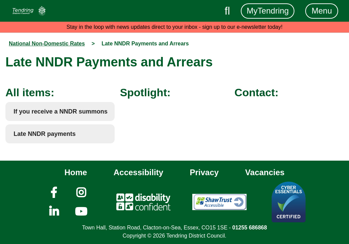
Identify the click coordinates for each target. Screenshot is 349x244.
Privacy (204, 172)
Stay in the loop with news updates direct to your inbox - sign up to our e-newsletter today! (174, 27)
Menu (322, 10)
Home (75, 172)
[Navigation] (29, 11)
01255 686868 (249, 227)
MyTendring (268, 10)
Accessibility (138, 172)
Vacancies (265, 172)
